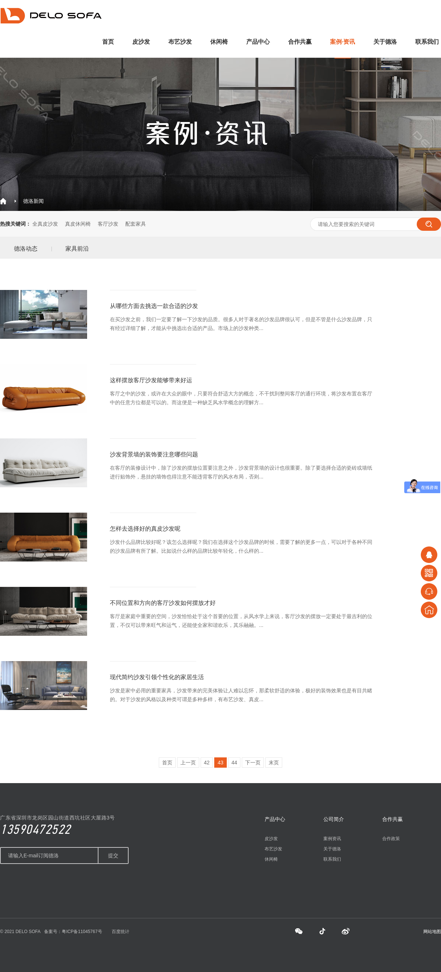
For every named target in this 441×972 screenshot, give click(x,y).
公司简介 (333, 819)
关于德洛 (385, 42)
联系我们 (427, 42)
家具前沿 (77, 248)
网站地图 (432, 931)
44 (234, 762)
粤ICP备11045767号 (82, 931)
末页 (274, 762)
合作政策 (391, 838)
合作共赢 (300, 42)
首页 (108, 42)
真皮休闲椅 (78, 224)
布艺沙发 (180, 42)
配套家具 (135, 224)
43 (220, 762)
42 (207, 762)
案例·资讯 (342, 42)
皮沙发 (141, 42)
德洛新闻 (33, 201)
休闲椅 (219, 42)
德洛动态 (25, 248)
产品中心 (258, 42)
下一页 (253, 762)
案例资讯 (332, 838)
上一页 (188, 762)
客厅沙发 (108, 224)
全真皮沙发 (45, 224)
